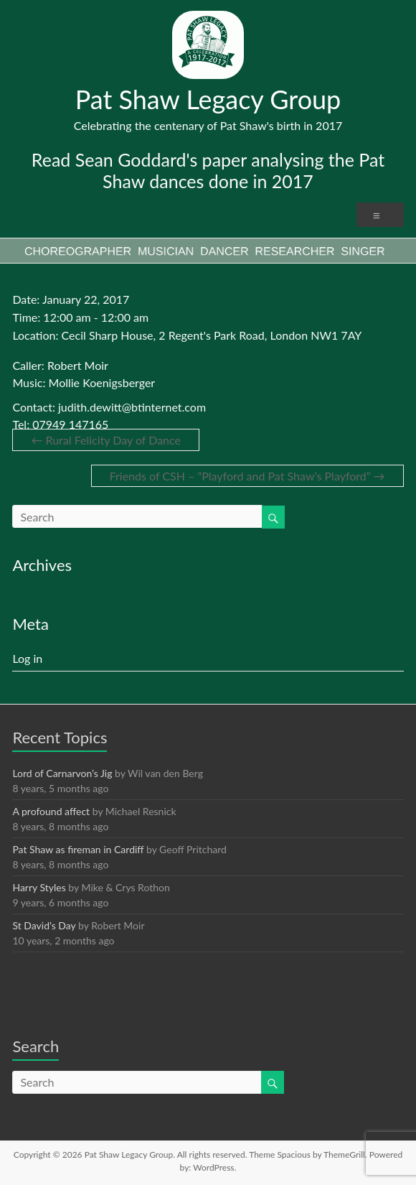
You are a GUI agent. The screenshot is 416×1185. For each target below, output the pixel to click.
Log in (27, 658)
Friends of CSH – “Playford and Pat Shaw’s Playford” (247, 476)
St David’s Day (43, 925)
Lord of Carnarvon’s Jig (62, 773)
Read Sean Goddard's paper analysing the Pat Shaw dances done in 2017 (208, 170)
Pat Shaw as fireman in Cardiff (77, 849)
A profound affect (51, 811)
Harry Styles (38, 887)
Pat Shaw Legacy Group (208, 99)
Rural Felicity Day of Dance (106, 440)
